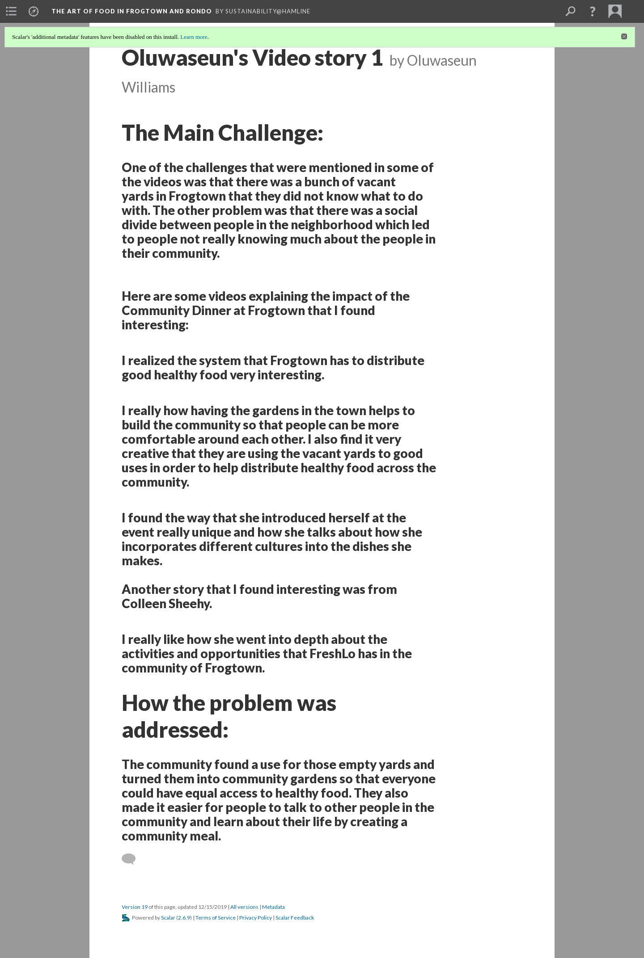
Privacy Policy (255, 917)
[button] (592, 11)
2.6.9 (184, 917)
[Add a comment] (133, 859)
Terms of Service (215, 917)
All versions (244, 906)
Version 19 (135, 906)
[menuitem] (11, 11)
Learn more (193, 37)
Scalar (168, 917)
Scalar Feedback (294, 917)
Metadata (273, 906)
